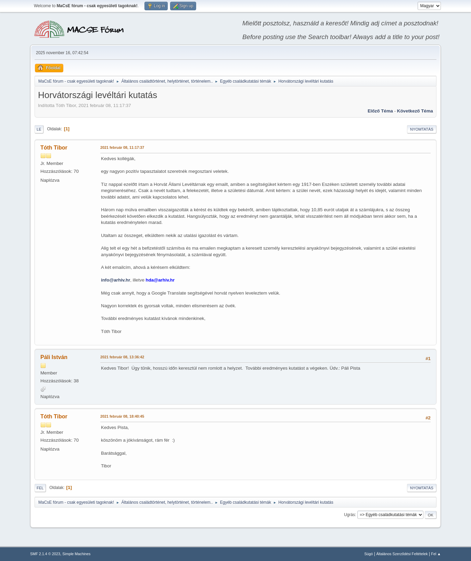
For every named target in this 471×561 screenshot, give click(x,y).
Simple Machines (76, 554)
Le (39, 129)
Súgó (368, 554)
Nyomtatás (421, 129)
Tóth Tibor (53, 148)
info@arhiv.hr (115, 280)
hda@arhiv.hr (160, 280)
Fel (40, 488)
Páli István (53, 357)
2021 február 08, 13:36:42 (122, 357)
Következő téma (415, 111)
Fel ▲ (436, 554)
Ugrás (349, 514)
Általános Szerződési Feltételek (402, 554)
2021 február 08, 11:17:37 (122, 147)
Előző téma (380, 111)
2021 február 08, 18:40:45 (122, 416)
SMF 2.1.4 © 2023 (45, 554)
